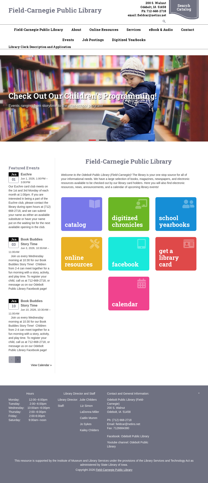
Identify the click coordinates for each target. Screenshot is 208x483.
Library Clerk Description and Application (40, 47)
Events (68, 40)
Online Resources (103, 29)
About (76, 29)
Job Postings (93, 40)
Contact (187, 29)
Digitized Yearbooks (129, 40)
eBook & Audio (161, 29)
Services (134, 29)
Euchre (26, 174)
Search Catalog (184, 7)
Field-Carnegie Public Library (55, 10)
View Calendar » (41, 365)
